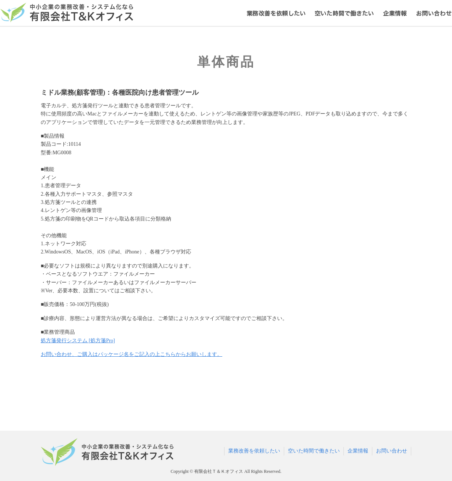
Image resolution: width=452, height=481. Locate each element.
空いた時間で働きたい (314, 451)
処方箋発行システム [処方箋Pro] (78, 340)
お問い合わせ (391, 451)
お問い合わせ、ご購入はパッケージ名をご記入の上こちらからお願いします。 (131, 354)
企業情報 (358, 451)
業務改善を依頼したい (254, 451)
